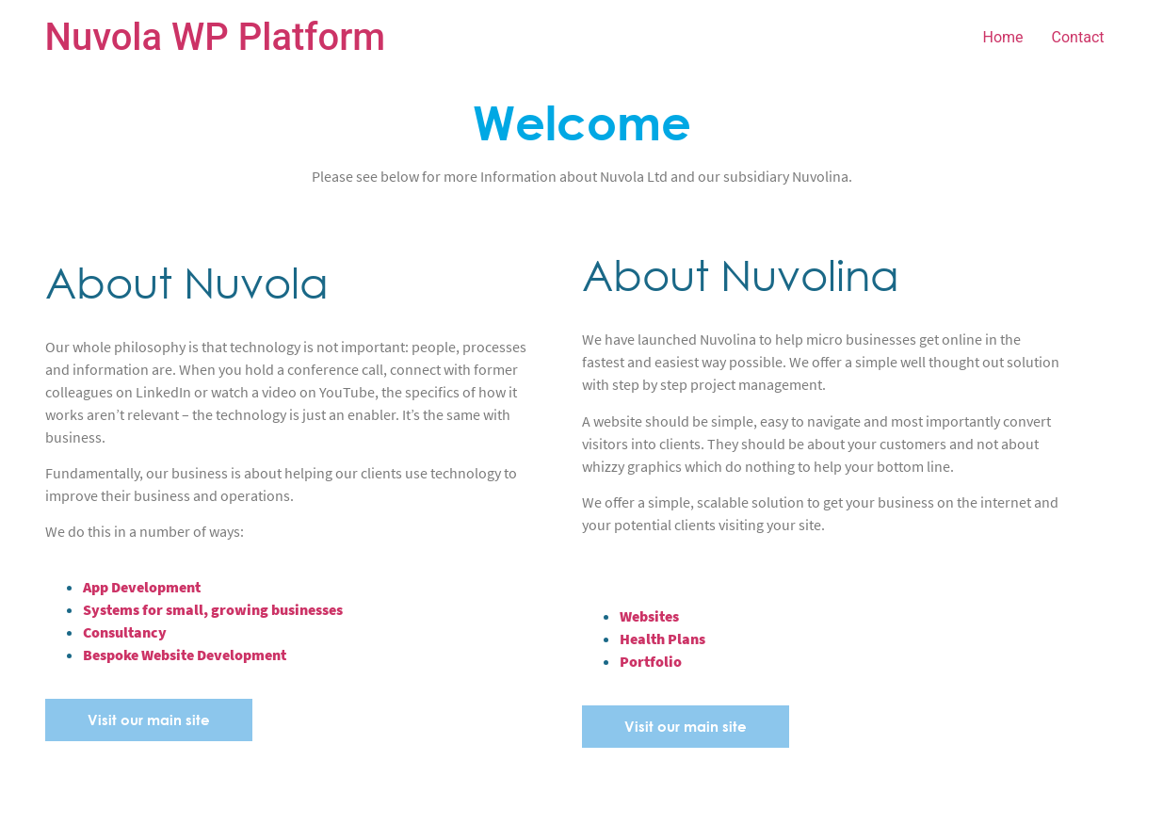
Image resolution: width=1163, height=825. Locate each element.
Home (1003, 37)
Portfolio (651, 661)
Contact (1078, 37)
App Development (142, 586)
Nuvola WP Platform (215, 37)
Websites (649, 616)
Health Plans (662, 638)
